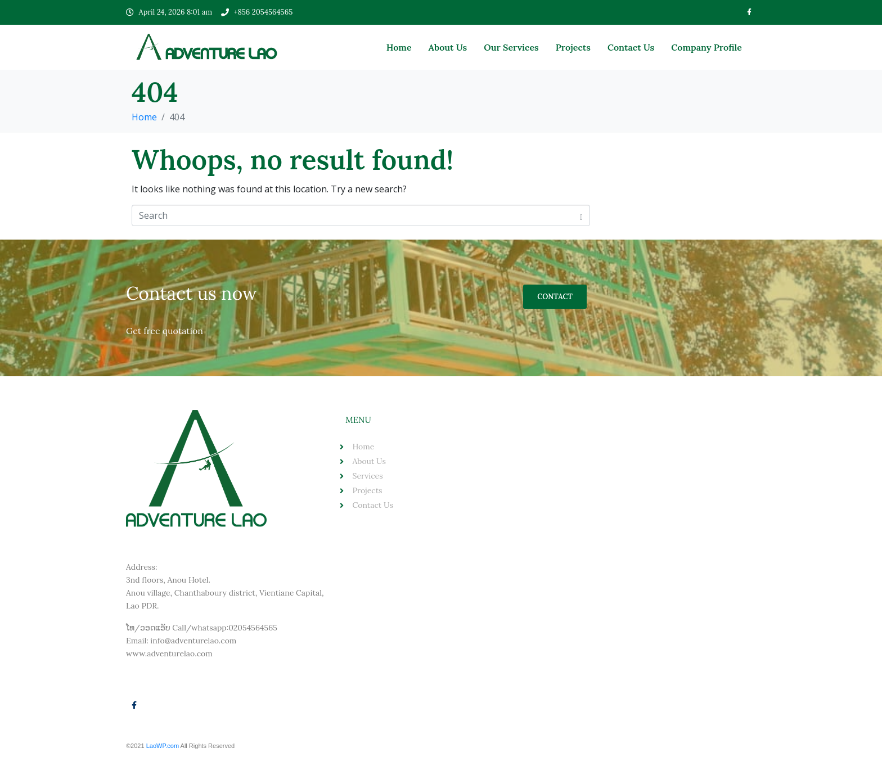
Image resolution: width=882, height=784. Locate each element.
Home (399, 47)
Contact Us (631, 47)
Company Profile (706, 47)
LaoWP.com (163, 745)
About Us (448, 47)
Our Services (511, 47)
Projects (573, 47)
